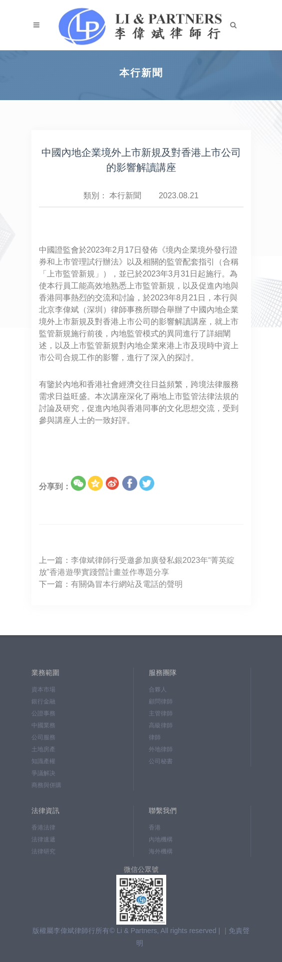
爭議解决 (43, 773)
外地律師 (161, 749)
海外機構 (161, 851)
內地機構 (161, 839)
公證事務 (43, 713)
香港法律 (43, 827)
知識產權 (43, 761)
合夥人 (158, 689)
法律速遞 (43, 839)
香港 (155, 827)
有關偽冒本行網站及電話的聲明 (127, 584)
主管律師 (161, 713)
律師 (155, 737)
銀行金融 (43, 701)
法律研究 (43, 851)
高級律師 (161, 725)
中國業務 (43, 725)
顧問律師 (161, 701)
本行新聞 (125, 195)
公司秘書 (161, 761)
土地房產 (43, 749)
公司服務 (43, 737)
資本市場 (43, 689)
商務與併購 (46, 785)
